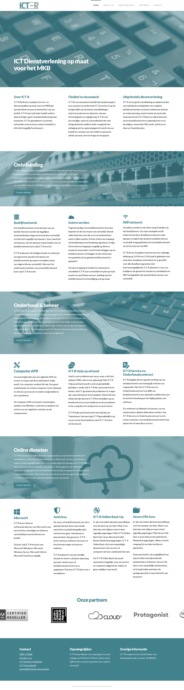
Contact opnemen (23, 192)
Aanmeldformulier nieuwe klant (34, 669)
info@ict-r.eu (25, 658)
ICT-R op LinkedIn (27, 665)
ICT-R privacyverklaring (30, 661)
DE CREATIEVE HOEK (104, 686)
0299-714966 (25, 654)
